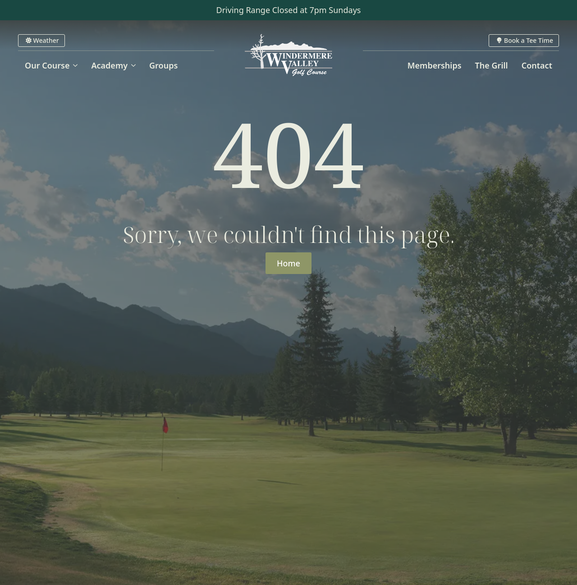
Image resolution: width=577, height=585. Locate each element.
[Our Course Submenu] (76, 65)
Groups (163, 65)
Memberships (435, 65)
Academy (109, 65)
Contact (537, 65)
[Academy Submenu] (135, 65)
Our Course (47, 65)
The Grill (491, 65)
